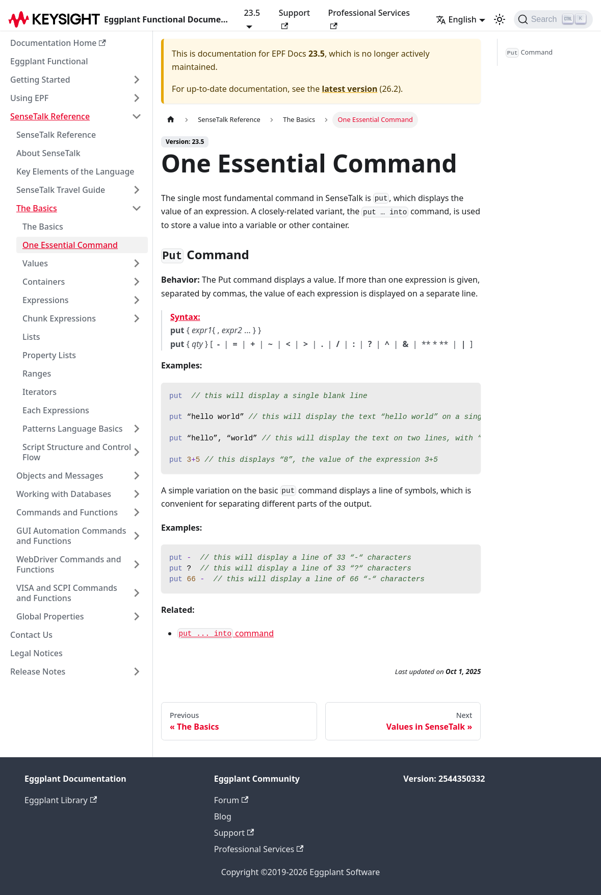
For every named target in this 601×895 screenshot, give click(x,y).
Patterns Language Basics (72, 428)
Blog (222, 816)
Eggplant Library (60, 800)
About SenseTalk (48, 153)
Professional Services (369, 18)
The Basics (36, 208)
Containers (43, 281)
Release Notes (37, 671)
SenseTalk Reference (50, 116)
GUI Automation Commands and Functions (71, 535)
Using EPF (29, 98)
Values (35, 263)
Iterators (39, 391)
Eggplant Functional (49, 61)
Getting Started (40, 79)
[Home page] (170, 120)
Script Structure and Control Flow (76, 452)
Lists (31, 336)
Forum (231, 800)
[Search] (553, 19)
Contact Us (31, 634)
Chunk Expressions (59, 318)
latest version (349, 88)
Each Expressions (55, 410)
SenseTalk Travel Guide (60, 189)
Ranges (36, 373)
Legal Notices (36, 653)
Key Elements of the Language (75, 171)
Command (529, 52)
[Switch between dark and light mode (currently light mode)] (499, 19)
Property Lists (49, 355)
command (225, 633)
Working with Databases (63, 494)
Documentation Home (58, 42)
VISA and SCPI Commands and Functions (66, 593)
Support (294, 18)
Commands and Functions (67, 512)
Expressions (45, 300)
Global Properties (50, 616)
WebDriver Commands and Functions (68, 564)
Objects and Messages (59, 475)
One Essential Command (70, 245)
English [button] (456, 19)
